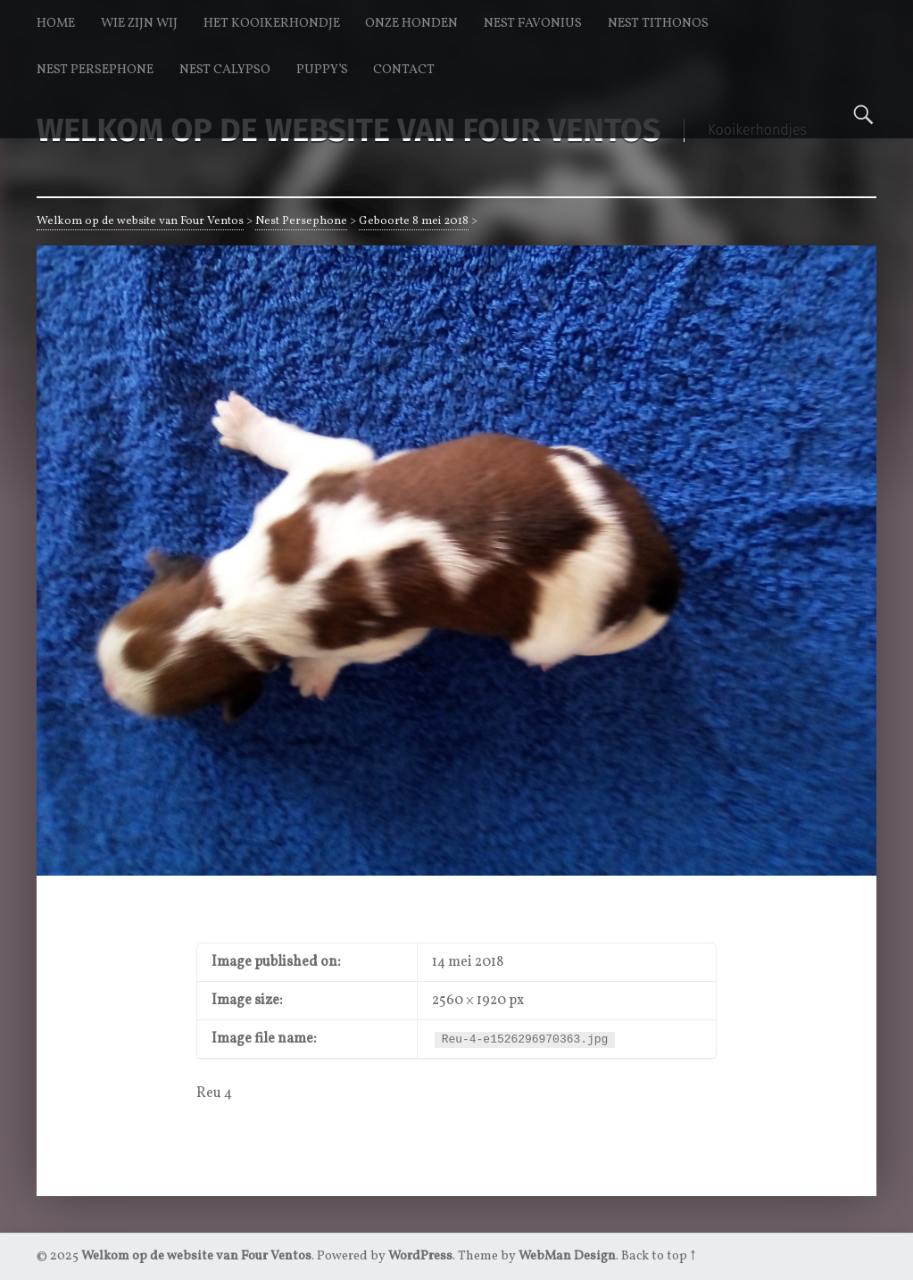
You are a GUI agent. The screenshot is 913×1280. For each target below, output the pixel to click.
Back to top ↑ (658, 1256)
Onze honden (411, 23)
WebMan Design (567, 1256)
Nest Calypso (224, 70)
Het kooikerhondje (271, 23)
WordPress (420, 1256)
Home (56, 23)
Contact (404, 70)
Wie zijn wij (139, 23)
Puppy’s (322, 70)
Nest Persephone (95, 70)
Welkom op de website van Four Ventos (140, 221)
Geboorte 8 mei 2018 (414, 221)
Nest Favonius (533, 23)
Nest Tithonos (658, 23)
